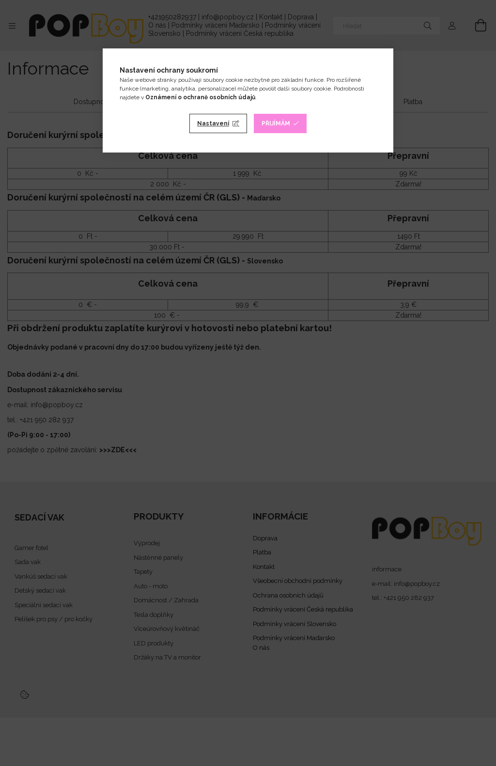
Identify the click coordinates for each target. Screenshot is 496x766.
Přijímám (276, 123)
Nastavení (213, 123)
